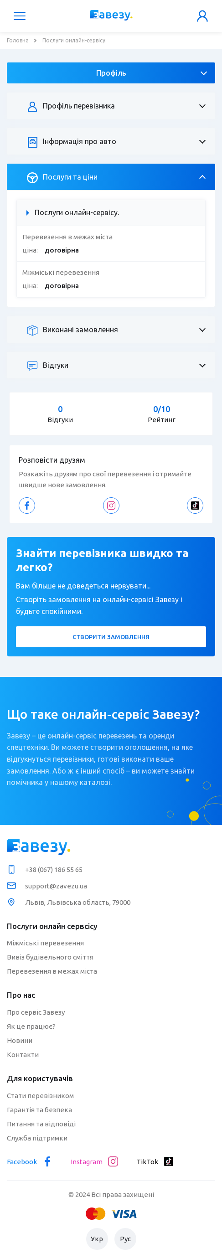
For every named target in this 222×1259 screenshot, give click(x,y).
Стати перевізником (40, 1095)
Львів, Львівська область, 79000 (77, 902)
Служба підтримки (37, 1138)
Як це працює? (31, 1026)
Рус (125, 1239)
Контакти (23, 1054)
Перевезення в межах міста (52, 971)
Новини (19, 1040)
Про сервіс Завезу (36, 1012)
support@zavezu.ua (56, 886)
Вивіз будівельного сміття (50, 957)
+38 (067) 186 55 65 (54, 869)
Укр (97, 1239)
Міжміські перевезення (45, 943)
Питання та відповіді (41, 1124)
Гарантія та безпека (39, 1110)
